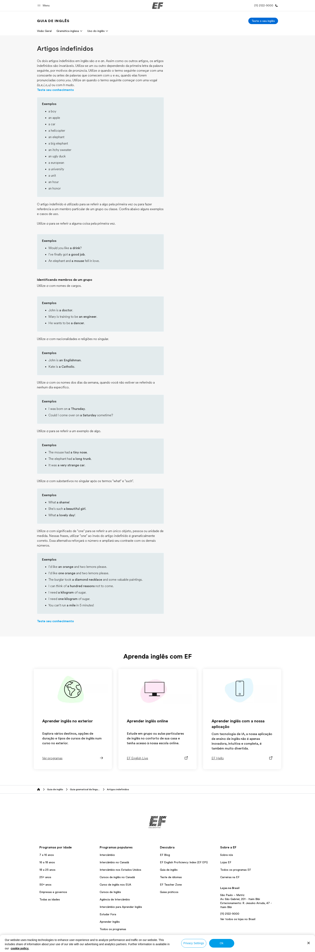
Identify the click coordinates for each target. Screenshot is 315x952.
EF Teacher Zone (171, 884)
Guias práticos (169, 892)
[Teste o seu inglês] (263, 21)
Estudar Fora (108, 914)
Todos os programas (113, 929)
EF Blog (165, 854)
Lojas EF (225, 862)
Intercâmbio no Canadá (114, 862)
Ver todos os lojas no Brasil (237, 919)
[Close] (308, 943)
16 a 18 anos (47, 862)
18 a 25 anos (47, 869)
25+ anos (45, 877)
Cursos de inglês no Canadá (117, 877)
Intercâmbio (107, 854)
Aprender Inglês (110, 921)
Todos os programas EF (235, 869)
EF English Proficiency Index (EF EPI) (184, 862)
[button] (44, 5)
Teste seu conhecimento (55, 90)
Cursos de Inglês (110, 892)
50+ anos (45, 884)
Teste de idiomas (171, 877)
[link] (53, 20)
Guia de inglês (169, 869)
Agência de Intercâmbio (115, 899)
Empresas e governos (53, 892)
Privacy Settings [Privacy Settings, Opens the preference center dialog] (193, 943)
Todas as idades (49, 899)
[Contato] (265, 5)
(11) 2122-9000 (229, 913)
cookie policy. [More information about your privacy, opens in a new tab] (20, 948)
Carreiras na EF (229, 877)
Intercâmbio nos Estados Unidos (120, 869)
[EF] (157, 5)
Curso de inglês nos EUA (115, 884)
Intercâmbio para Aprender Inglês (121, 906)
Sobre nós (226, 854)
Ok (221, 943)
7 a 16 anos (46, 854)
